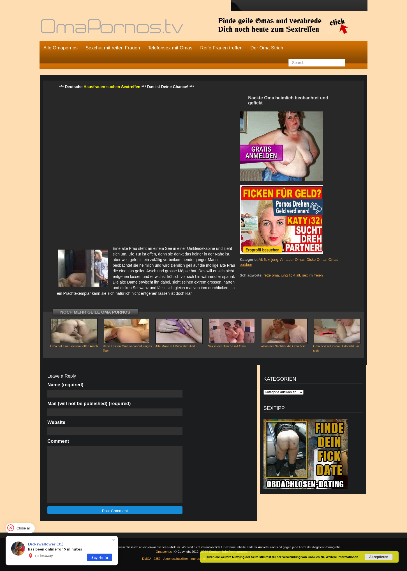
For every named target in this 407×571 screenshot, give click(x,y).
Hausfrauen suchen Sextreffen (112, 86)
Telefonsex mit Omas (170, 48)
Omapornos (164, 551)
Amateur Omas (292, 259)
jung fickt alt (290, 275)
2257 (157, 558)
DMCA (146, 558)
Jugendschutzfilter (175, 558)
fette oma (271, 275)
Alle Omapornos (60, 48)
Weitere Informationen (342, 557)
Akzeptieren (378, 557)
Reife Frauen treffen (221, 48)
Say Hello (99, 557)
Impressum (198, 558)
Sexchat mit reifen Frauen (112, 48)
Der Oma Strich (266, 48)
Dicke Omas (317, 259)
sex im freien (312, 275)
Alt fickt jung (268, 259)
